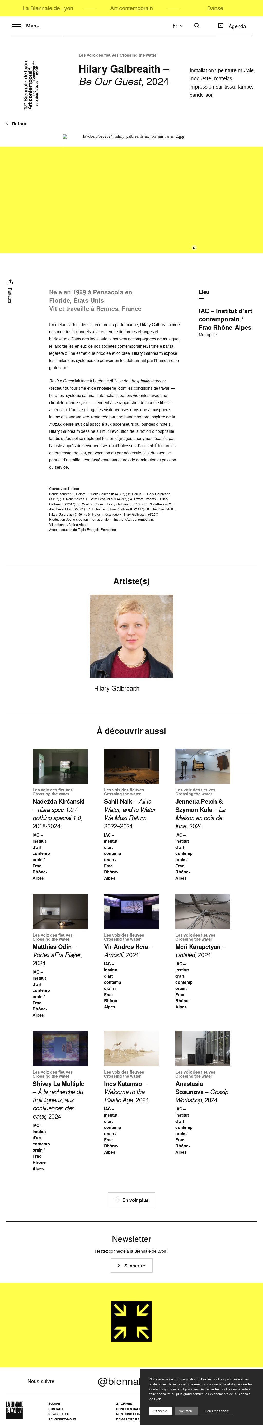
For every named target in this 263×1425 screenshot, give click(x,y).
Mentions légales (131, 1414)
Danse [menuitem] (215, 8)
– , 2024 (200, 813)
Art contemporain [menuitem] (131, 8)
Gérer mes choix (217, 1411)
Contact (55, 1409)
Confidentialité (130, 1409)
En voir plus (131, 1200)
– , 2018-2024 (58, 813)
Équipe (54, 1404)
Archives (124, 1404)
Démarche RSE (129, 1419)
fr (178, 26)
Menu (26, 25)
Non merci (186, 1411)
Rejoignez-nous (62, 1419)
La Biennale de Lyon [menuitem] (48, 8)
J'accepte (160, 1411)
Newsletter (58, 1414)
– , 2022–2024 (129, 813)
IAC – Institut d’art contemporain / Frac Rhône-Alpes (225, 319)
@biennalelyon (131, 1381)
